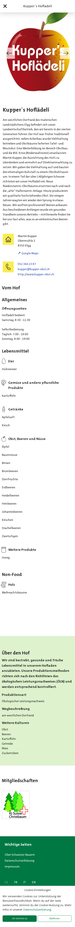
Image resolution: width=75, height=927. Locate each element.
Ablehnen (54, 918)
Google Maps (30, 253)
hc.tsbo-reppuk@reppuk (34, 269)
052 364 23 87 (27, 264)
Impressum (12, 866)
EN (34, 882)
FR (15, 882)
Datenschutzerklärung (19, 861)
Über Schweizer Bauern (20, 855)
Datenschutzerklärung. (37, 909)
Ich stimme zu (19, 918)
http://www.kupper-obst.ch (36, 274)
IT (24, 882)
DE (6, 882)
